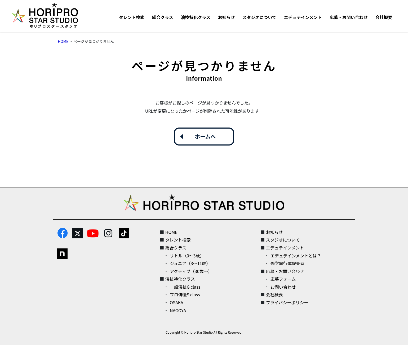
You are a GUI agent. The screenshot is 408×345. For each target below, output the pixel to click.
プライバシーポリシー (287, 302)
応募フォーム (283, 279)
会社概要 (274, 294)
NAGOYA (178, 310)
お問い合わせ (283, 287)
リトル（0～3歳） (187, 255)
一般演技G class (185, 287)
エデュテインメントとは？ (295, 255)
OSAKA (176, 302)
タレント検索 (178, 240)
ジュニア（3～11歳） (190, 263)
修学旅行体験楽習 (287, 263)
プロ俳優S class (185, 294)
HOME (171, 232)
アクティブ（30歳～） (191, 271)
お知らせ (274, 232)
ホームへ (205, 136)
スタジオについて (283, 240)
